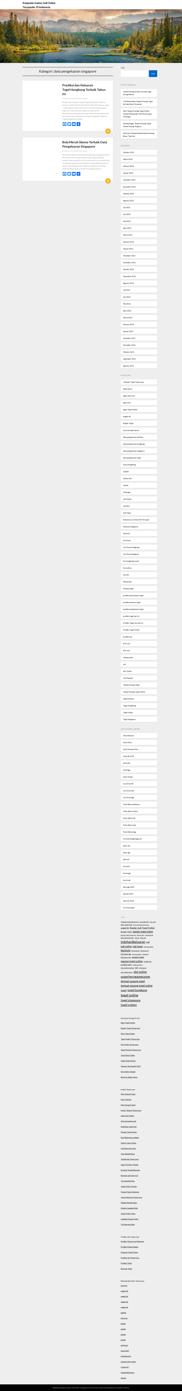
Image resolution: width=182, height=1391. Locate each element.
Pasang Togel (128, 588)
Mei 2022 (127, 304)
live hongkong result (131, 561)
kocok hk (126, 866)
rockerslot (125, 1367)
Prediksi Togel (126, 1263)
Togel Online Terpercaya (130, 1039)
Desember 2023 (129, 180)
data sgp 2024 (128, 887)
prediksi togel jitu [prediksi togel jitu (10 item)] (138, 965)
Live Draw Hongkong (131, 547)
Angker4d (127, 416)
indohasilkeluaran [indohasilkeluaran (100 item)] (133, 942)
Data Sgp (126, 770)
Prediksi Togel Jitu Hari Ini (133, 623)
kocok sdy (127, 880)
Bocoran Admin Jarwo (129, 1077)
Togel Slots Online (128, 1055)
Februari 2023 (128, 242)
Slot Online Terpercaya (129, 1045)
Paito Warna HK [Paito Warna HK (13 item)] (126, 957)
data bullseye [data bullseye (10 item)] (149, 935)
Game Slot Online (127, 1116)
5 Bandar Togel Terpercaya (133, 382)
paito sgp (126, 853)
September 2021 (129, 359)
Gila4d (125, 485)
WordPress (112, 1388)
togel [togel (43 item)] (124, 990)
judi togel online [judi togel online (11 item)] (148, 947)
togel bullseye (128, 699)
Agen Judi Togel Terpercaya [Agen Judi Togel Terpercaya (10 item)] (141, 925)
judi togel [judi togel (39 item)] (138, 946)
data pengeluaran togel (132, 458)
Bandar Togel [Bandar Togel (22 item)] (126, 932)
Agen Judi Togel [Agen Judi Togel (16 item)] (126, 925)
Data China (127, 742)
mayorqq (124, 1318)
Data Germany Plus (130, 749)
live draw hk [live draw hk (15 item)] (135, 951)
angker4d (124, 1291)
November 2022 (129, 262)
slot (124, 664)
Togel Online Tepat (128, 1214)
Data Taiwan (128, 777)
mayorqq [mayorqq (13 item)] (145, 954)
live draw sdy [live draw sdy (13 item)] (144, 951)
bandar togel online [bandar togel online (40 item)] (143, 931)
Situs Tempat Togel (128, 1094)
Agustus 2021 (128, 366)
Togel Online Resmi (128, 1061)
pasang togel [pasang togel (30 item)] (138, 957)
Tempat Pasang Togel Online (134, 692)
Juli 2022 (126, 290)
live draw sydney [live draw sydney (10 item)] (137, 954)
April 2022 (127, 311)
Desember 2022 (129, 256)
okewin (123, 1378)
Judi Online (127, 499)
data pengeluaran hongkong (134, 444)
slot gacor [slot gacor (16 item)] (142, 968)
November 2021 (129, 345)
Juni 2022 (127, 297)
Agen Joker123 (129, 396)
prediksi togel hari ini (131, 616)
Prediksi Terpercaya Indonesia (132, 1241)
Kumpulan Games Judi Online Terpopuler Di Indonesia (39, 5)
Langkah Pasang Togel (129, 1219)
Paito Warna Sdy (129, 825)
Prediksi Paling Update (129, 1247)
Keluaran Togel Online (129, 1252)
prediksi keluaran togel (132, 602)
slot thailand (128, 678)
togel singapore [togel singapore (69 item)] (130, 1000)
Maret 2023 (127, 235)
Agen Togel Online (130, 409)
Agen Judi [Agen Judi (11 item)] (153, 922)
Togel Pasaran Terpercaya (131, 1050)
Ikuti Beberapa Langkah (130, 1137)
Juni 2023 (127, 214)
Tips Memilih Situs (128, 1154)
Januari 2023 (128, 249)
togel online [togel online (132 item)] (129, 995)
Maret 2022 (127, 318)
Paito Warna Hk (129, 818)
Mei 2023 (127, 221)
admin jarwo (127, 389)
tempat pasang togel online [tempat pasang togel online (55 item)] (137, 985)
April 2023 (127, 228)
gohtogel (124, 1345)
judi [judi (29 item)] (148, 942)
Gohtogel (126, 492)
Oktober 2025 (128, 152)
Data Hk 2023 (128, 756)
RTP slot (126, 651)
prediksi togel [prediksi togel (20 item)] (126, 965)
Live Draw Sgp (128, 797)
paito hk (126, 859)
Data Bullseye (128, 736)
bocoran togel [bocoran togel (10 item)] (141, 935)
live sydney (127, 568)
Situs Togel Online (128, 1034)
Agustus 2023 (128, 201)
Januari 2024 (128, 173)
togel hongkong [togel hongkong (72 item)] (137, 990)
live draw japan (129, 908)
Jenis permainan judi (128, 1121)
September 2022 (129, 276)
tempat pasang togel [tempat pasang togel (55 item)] (133, 981)
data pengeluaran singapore (134, 451)
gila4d (123, 1324)
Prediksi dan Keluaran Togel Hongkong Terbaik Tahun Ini (84, 89)
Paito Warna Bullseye (131, 804)
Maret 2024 (127, 159)
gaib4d (123, 1313)
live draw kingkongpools (132, 839)
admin (85, 98)
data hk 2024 (128, 894)
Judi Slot (126, 506)
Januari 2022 (128, 331)
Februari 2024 (128, 166)
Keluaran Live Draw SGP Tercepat (136, 520)
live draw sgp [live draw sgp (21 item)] (126, 954)
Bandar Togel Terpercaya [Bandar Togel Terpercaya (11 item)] (128, 935)
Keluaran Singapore (130, 527)
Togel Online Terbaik (129, 1186)
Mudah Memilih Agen (129, 1203)
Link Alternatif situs (128, 1148)
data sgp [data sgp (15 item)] (143, 938)
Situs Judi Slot (126, 1099)
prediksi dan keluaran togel (133, 595)
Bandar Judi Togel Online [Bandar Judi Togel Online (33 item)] (142, 928)
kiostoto (124, 1286)
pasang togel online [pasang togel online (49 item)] (132, 961)
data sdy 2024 (128, 901)
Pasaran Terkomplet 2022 (131, 1066)
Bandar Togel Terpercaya (130, 1028)
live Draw (126, 540)
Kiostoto (126, 533)
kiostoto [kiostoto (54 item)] (125, 950)
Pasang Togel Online (129, 1132)
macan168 (125, 1351)
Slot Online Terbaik (128, 1072)
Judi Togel (127, 513)
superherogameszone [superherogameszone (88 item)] (135, 976)
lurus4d (126, 575)
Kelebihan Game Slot (129, 1127)
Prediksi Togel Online (131, 630)
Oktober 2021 (128, 352)
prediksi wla (127, 637)
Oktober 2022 (128, 269)
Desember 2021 (129, 338)
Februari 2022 (128, 324)
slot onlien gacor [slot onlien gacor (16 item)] (127, 972)
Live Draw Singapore (131, 554)
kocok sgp (127, 873)
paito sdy (126, 846)
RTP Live (126, 644)
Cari (123, 68)
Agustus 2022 (128, 283)
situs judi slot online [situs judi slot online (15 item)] (127, 968)
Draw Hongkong (129, 465)
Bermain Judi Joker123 (129, 1176)
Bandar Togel (128, 423)
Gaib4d (126, 472)
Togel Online (128, 712)
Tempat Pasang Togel (131, 685)
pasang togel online (128, 1362)
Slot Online (127, 671)
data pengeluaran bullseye (133, 437)
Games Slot (127, 478)
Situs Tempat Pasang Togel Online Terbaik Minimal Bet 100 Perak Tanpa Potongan (137, 114)
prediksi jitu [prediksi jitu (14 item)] (147, 961)
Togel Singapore (129, 719)
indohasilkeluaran (127, 1373)
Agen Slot (127, 403)
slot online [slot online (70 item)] (140, 971)
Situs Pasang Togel (128, 1105)
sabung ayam (128, 657)
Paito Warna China (130, 811)
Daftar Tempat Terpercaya (131, 1110)
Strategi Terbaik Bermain (130, 1170)
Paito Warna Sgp (129, 832)
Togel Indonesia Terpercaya (131, 1197)
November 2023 (129, 187)
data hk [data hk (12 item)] (137, 938)
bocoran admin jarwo (131, 430)
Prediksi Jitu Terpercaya (130, 1258)
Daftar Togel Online (128, 1143)
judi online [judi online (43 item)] (126, 946)
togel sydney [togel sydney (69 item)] (129, 1005)
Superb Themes (123, 1388)
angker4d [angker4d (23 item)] (125, 928)
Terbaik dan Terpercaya (130, 1159)
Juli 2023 (126, 207)
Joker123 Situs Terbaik (129, 1165)
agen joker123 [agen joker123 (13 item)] (144, 922)
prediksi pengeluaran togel (133, 609)
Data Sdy (126, 763)
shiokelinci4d (126, 1356)
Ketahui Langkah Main (129, 1208)
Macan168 (127, 582)
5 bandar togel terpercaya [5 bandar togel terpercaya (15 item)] (130, 922)
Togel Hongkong (129, 706)
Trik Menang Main (128, 1224)
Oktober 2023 (128, 194)
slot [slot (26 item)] (136, 968)
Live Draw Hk (128, 784)
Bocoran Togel (126, 1269)
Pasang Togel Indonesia (130, 1192)
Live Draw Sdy (128, 791)
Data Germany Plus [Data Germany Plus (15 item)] (127, 938)
